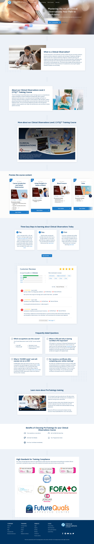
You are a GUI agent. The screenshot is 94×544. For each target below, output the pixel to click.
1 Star (21, 281)
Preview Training (42, 2)
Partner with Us (37, 535)
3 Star (21, 278)
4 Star (21, 276)
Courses (22, 527)
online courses (35, 369)
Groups (22, 529)
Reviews (36, 531)
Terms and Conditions (52, 529)
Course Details (33, 2)
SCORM (38, 364)
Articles (35, 529)
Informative (52, 275)
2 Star (21, 280)
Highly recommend (61, 275)
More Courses (51, 2)
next (90, 195)
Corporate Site (10, 531)
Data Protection (51, 527)
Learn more (65, 22)
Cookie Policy (50, 531)
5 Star (21, 275)
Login (35, 525)
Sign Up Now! (46, 255)
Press (8, 527)
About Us (9, 525)
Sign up (18, 235)
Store (22, 531)
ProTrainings (37, 539)
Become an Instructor (11, 533)
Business (57, 2)
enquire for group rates (22, 238)
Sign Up (35, 527)
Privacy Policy (50, 525)
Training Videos (24, 525)
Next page (52, 320)
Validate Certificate (25, 533)
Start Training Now (54, 22)
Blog (8, 529)
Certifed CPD (69, 345)
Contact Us (36, 533)
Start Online (19, 212)
